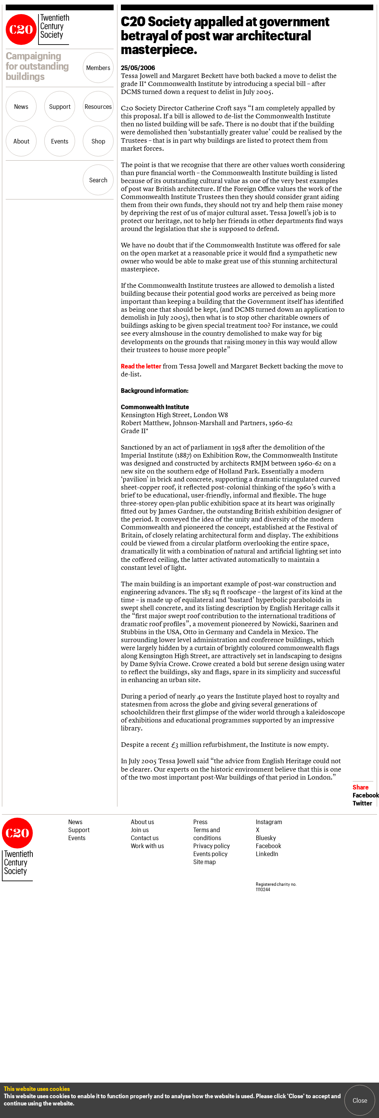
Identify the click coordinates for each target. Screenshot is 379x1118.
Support (60, 106)
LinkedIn (267, 853)
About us (142, 821)
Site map (204, 861)
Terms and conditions (207, 833)
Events (59, 141)
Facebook (366, 795)
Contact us (145, 837)
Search (98, 179)
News (21, 106)
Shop (98, 141)
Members (98, 67)
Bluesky (266, 837)
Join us (140, 829)
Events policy (210, 853)
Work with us (147, 845)
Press (200, 821)
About (21, 141)
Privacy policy (211, 845)
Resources (98, 106)
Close (360, 1100)
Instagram (269, 821)
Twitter (362, 803)
